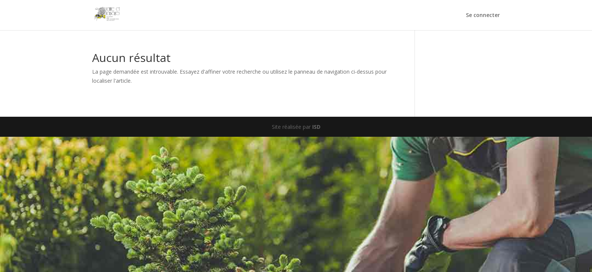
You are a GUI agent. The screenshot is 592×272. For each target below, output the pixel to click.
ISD (316, 126)
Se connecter (483, 15)
